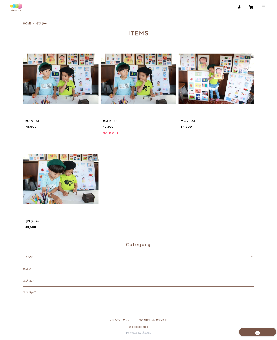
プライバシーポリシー (121, 319)
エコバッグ (29, 292)
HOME (27, 23)
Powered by (138, 333)
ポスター (28, 268)
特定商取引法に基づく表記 (152, 319)
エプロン (28, 280)
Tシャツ (28, 257)
